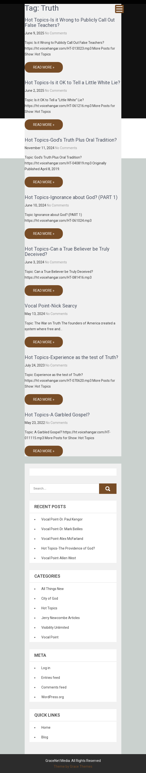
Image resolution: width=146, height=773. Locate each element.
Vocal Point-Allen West (58, 558)
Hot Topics (49, 608)
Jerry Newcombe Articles (60, 618)
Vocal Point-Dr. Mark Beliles (62, 529)
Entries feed (50, 678)
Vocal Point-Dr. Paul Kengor (62, 519)
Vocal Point (49, 637)
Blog (44, 737)
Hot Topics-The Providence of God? (68, 548)
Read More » (43, 67)
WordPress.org (52, 697)
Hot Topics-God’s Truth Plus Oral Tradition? (71, 140)
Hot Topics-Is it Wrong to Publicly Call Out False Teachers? (70, 22)
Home (46, 727)
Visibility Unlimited (55, 627)
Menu (119, 9)
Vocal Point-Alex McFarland (62, 539)
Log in (45, 668)
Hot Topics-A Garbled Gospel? (57, 415)
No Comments (56, 33)
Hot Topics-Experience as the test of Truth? (71, 357)
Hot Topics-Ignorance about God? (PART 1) (71, 197)
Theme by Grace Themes (73, 766)
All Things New (52, 589)
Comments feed (53, 687)
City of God (49, 598)
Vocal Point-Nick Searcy (51, 306)
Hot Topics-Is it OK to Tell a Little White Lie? (72, 82)
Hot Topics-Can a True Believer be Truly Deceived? (67, 251)
